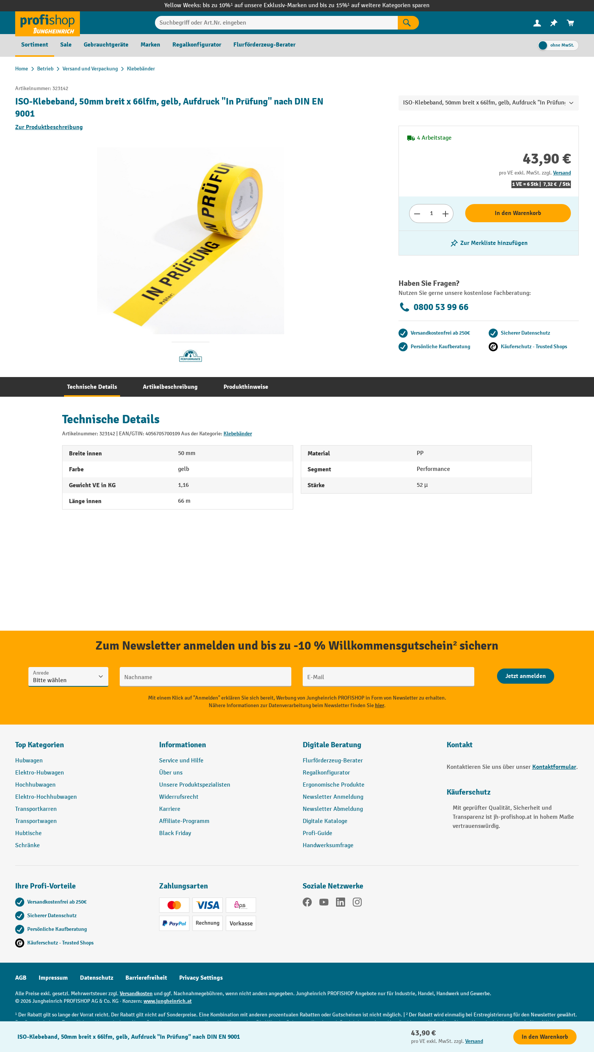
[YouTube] (323, 904)
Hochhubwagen (35, 785)
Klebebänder (238, 433)
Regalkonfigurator (326, 772)
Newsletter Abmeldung (333, 809)
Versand (562, 173)
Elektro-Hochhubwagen (46, 797)
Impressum (53, 978)
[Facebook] (307, 904)
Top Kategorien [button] (39, 745)
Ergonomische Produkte (333, 785)
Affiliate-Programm (184, 821)
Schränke (27, 845)
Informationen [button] (182, 745)
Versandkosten (136, 993)
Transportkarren (36, 809)
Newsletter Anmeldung (333, 797)
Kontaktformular (554, 767)
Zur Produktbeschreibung (49, 127)
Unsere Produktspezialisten (194, 785)
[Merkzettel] (554, 23)
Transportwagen (36, 821)
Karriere (169, 809)
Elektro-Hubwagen (39, 772)
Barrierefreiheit (146, 978)
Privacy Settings (201, 978)
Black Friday (175, 833)
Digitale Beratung (332, 745)
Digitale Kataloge (325, 821)
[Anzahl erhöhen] (445, 213)
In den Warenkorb (518, 213)
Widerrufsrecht (179, 797)
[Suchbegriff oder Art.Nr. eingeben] (276, 23)
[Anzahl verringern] (417, 213)
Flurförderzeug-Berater (333, 760)
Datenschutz (96, 978)
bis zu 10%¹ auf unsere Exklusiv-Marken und (261, 5)
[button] (369, 748)
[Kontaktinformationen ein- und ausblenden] (19, 1033)
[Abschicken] (525, 676)
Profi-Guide (317, 833)
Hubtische (28, 833)
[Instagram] (357, 904)
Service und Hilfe (181, 760)
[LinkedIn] (340, 904)
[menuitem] (537, 23)
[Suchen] (408, 23)
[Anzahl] (431, 213)
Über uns (171, 772)
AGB (21, 978)
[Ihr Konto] (537, 23)
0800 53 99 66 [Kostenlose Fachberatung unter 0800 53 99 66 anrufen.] (434, 307)
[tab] (92, 387)
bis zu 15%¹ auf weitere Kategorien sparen (375, 5)
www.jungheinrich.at (168, 1001)
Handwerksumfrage (328, 845)
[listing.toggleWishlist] (489, 243)
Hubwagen (29, 760)
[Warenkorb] (570, 23)
